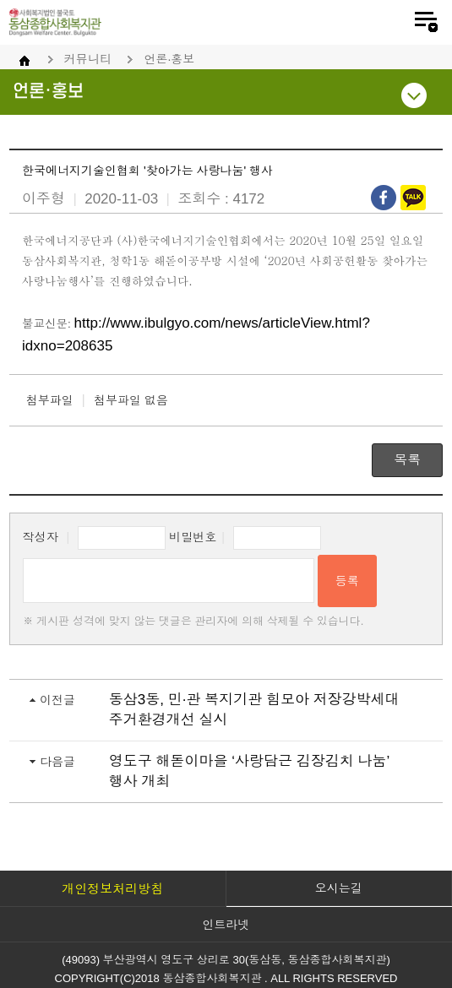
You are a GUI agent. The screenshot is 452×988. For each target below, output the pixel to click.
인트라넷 (226, 924)
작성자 (40, 537)
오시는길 (338, 888)
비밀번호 (192, 537)
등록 (347, 581)
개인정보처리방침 (112, 889)
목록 (407, 460)
